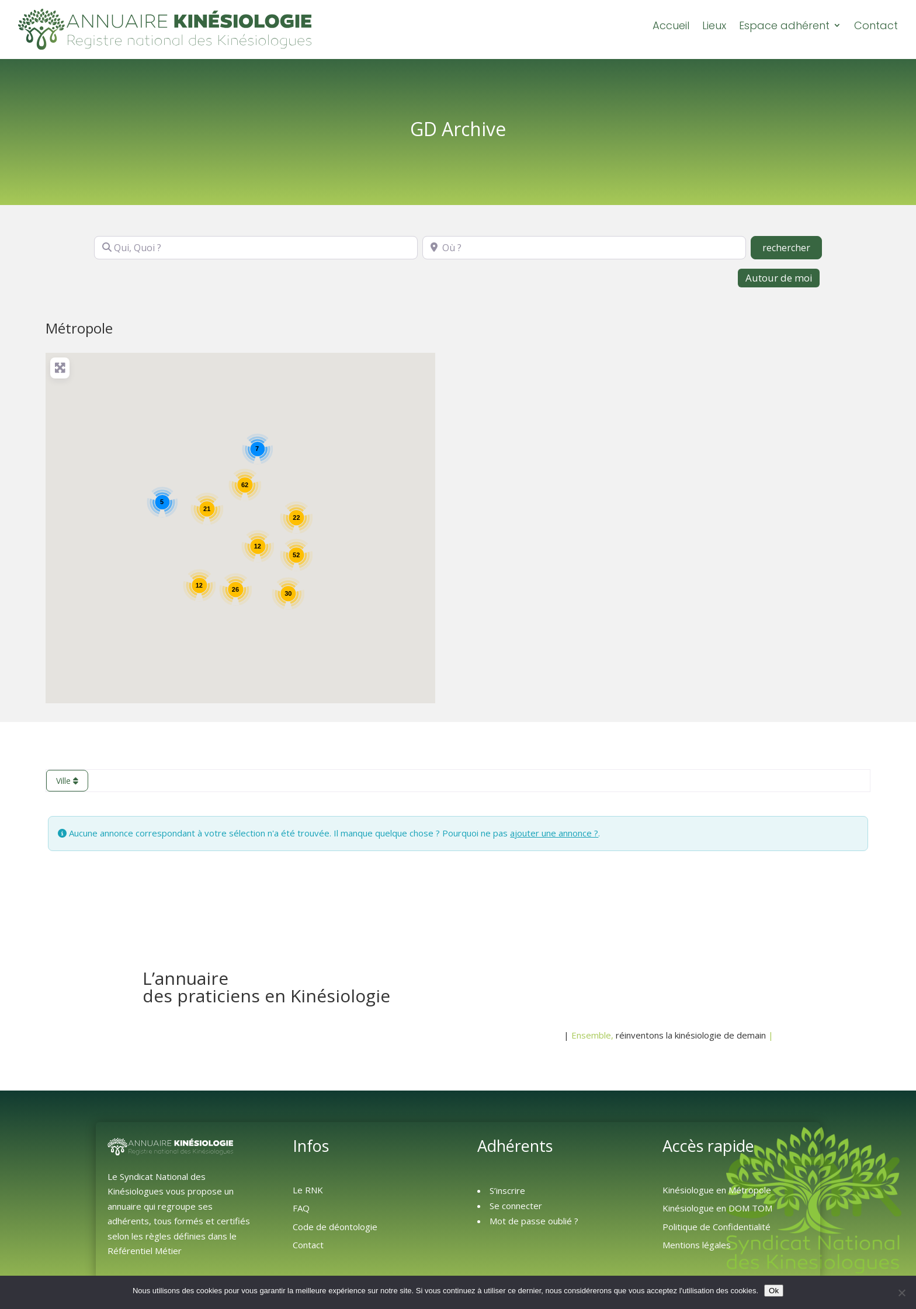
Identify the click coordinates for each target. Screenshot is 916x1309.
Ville (67, 780)
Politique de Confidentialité (716, 1226)
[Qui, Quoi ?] (256, 247)
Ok (774, 1290)
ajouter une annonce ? (554, 832)
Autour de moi (779, 277)
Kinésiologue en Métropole (716, 1189)
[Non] (901, 1292)
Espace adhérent (784, 26)
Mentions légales (696, 1244)
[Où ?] (584, 247)
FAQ (301, 1207)
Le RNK (308, 1189)
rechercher (792, 246)
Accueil (671, 26)
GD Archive (458, 128)
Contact (876, 26)
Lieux (714, 26)
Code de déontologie (335, 1226)
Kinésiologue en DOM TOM (717, 1207)
